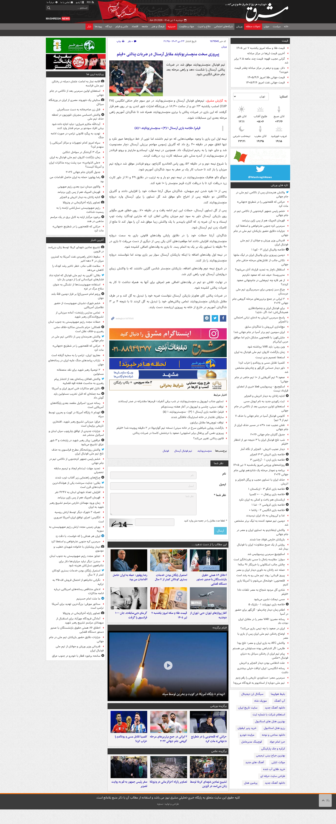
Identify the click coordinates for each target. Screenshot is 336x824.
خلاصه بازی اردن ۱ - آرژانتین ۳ (267, 460)
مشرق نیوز (258, 10)
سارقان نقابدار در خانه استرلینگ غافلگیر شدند (197, 417)
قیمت (285, 41)
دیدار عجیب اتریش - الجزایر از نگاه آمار (262, 449)
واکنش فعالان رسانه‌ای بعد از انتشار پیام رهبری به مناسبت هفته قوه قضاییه (79, 381)
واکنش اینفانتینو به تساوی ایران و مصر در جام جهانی (262, 532)
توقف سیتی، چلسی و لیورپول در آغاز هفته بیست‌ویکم (192, 407)
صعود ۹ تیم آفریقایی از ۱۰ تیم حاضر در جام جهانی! (261, 379)
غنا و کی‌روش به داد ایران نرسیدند (265, 516)
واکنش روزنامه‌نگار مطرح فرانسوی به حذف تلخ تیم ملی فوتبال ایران (78, 452)
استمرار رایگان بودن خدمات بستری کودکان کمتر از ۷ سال (171, 581)
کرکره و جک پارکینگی (273, 748)
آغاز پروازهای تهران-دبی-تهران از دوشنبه (208, 622)
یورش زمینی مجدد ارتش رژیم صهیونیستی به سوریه (76, 529)
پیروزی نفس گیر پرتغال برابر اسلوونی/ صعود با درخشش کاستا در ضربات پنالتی (178, 433)
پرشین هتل (250, 783)
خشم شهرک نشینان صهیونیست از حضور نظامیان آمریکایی (79, 305)
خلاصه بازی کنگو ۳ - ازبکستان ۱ (266, 489)
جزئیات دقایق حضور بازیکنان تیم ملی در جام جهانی (261, 233)
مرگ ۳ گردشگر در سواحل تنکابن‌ (81, 152)
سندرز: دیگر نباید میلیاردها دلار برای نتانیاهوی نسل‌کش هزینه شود (81, 563)
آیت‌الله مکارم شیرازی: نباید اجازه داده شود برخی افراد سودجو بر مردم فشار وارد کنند (78, 126)
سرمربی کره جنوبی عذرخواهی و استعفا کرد (260, 226)
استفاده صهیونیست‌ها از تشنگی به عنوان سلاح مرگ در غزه (78, 287)
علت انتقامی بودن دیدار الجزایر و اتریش (262, 663)
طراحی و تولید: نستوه (168, 819)
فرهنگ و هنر (158, 26)
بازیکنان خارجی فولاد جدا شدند (267, 540)
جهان (266, 26)
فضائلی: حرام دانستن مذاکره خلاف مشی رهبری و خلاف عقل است (79, 329)
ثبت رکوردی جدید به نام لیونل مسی (264, 401)
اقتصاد (135, 26)
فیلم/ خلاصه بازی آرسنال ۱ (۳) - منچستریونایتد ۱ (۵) (167, 128)
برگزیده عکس (219, 762)
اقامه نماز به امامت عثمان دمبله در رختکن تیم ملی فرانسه (78, 83)
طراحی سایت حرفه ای (272, 776)
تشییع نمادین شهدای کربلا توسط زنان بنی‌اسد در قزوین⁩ (208, 798)
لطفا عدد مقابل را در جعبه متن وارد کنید (205, 521)
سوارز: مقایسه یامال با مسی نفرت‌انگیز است (259, 559)
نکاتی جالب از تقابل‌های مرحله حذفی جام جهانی (262, 262)
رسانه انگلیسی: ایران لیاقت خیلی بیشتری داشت (262, 670)
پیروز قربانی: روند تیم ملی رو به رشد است (260, 575)
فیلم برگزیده (220, 635)
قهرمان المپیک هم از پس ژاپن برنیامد (263, 221)
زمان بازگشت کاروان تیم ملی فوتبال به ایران (259, 352)
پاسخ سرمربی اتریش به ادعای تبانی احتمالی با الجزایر (261, 320)
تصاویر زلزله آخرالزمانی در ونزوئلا (168, 796)
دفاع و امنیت (204, 26)
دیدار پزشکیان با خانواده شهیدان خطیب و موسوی (79, 549)
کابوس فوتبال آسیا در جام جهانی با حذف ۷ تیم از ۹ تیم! (261, 418)
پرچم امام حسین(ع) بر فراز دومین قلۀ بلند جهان (77, 296)
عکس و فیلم (122, 26)
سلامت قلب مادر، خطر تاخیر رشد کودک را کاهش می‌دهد (78, 268)
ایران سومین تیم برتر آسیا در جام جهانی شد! (259, 332)
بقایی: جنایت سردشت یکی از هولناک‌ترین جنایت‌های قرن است (78, 485)
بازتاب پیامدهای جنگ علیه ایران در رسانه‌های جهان (76, 362)
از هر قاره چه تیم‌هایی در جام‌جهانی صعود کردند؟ (262, 282)
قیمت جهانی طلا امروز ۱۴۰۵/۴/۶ (266, 77)
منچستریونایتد (204, 451)
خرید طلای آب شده (274, 769)
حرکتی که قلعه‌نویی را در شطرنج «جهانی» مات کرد (262, 204)
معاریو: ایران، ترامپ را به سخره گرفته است (75, 355)
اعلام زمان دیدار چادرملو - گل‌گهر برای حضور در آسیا (261, 612)
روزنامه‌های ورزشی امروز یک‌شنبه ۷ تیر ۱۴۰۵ (259, 465)
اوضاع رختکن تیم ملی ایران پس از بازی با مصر (262, 636)
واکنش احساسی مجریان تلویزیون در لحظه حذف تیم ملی (78, 117)
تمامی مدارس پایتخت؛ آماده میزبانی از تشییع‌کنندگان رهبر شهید (80, 315)
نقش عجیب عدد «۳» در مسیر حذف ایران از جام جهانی (261, 427)
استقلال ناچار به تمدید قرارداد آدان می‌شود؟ (260, 270)
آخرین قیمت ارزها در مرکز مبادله (266, 53)
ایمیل (222, 484)
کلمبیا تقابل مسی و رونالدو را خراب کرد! (261, 363)
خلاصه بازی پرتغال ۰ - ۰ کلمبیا (267, 494)
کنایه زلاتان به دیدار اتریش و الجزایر (264, 396)
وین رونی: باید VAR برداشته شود (266, 347)
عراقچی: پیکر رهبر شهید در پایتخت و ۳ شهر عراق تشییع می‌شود (77, 442)
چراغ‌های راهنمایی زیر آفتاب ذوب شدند (77, 478)
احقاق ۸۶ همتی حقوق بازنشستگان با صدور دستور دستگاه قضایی (211, 583)
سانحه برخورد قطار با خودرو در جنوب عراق (76, 656)
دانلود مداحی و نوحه (273, 735)
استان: (283, 96)
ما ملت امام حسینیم (88, 599)
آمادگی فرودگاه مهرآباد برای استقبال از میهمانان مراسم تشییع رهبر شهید (80, 621)
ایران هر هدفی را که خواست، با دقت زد (78, 536)
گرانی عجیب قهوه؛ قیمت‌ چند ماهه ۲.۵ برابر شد (261, 61)
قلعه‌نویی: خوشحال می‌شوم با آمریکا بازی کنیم (262, 583)
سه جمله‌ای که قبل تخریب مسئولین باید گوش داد (79, 396)
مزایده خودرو (247, 735)
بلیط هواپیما (278, 694)
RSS (90, 2)
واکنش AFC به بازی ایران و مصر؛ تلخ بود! (261, 643)
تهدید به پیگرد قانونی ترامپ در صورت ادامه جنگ (77, 136)
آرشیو (80, 2)
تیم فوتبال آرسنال (183, 451)
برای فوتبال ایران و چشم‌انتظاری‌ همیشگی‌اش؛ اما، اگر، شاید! (268, 310)
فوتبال (166, 451)
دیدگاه (108, 26)
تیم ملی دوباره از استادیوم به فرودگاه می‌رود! (259, 683)
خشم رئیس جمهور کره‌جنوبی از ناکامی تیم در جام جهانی (261, 213)
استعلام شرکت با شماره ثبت (269, 714)
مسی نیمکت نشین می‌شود (269, 599)
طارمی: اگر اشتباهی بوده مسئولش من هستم (259, 648)
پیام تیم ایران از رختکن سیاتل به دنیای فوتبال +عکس (264, 656)
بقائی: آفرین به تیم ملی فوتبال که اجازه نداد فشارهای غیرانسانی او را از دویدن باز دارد (76, 277)
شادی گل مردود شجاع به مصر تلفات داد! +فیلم (262, 592)
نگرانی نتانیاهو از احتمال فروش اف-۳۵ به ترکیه (78, 582)
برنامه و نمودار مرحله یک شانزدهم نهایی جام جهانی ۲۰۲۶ (261, 472)
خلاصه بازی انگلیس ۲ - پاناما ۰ (267, 510)
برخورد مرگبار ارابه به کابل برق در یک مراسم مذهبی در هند (77, 219)
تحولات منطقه (253, 26)
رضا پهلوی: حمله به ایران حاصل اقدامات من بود (130, 581)
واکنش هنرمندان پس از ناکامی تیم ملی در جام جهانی (262, 194)
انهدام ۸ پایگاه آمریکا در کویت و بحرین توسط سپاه (193, 701)
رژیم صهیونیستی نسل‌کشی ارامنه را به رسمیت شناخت (80, 210)
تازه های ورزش (279, 185)
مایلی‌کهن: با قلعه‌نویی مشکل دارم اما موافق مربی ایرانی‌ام (261, 340)
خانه (286, 26)
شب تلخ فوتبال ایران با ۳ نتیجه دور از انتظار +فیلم (261, 442)
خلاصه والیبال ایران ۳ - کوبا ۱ (268, 250)
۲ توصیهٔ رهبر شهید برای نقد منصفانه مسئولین (80, 372)
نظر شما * (220, 495)
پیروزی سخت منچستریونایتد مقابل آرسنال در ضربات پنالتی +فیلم (168, 54)
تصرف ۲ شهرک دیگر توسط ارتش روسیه (77, 512)
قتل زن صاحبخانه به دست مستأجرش (78, 110)
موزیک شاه (260, 701)
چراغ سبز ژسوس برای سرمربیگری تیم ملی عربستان (262, 292)
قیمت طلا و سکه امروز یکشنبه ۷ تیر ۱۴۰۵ (260, 48)
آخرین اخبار (97, 240)
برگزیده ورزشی (218, 713)
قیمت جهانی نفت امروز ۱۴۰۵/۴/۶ (265, 83)
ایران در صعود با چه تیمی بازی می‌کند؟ (262, 628)
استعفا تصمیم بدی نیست (270, 357)
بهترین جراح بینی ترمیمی (270, 755)
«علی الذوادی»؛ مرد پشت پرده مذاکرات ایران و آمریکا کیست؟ (76, 165)
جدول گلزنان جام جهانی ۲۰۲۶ (267, 435)
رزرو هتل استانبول (274, 728)
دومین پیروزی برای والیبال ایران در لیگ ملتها (259, 255)
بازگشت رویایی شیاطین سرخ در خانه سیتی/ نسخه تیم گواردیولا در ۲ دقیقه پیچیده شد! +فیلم (170, 428)
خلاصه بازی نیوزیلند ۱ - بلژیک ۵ (266, 604)
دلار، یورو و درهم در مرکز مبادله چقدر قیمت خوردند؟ (261, 70)
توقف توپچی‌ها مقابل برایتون (207, 423)
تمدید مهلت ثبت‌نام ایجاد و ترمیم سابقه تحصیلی (79, 470)
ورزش (239, 26)
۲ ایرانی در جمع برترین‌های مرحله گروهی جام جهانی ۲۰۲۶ (260, 301)
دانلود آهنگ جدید (275, 708)
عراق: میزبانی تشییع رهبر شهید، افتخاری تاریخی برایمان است (78, 424)
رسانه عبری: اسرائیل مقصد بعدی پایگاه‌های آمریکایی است (77, 405)
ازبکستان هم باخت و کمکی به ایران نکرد (262, 500)
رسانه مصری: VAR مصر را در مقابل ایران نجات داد (263, 621)
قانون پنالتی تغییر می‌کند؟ (208, 438)
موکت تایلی (278, 762)
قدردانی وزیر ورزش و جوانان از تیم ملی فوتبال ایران (264, 242)
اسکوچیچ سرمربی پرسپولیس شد (266, 554)
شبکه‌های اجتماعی (223, 26)
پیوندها (98, 26)
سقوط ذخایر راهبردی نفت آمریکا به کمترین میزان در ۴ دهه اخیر (77, 259)
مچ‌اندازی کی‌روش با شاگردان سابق (265, 327)
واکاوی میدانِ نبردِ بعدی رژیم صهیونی (79, 187)
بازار (89, 26)
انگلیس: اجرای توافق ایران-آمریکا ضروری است (79, 519)
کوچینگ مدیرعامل (251, 742)
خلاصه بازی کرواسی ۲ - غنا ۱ (268, 505)
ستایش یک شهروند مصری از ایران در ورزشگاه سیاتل (76, 102)
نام (224, 474)
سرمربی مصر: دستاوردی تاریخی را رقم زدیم (260, 678)
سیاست (276, 26)
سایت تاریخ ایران (247, 708)
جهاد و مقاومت (186, 26)
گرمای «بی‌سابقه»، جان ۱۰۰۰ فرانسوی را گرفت (131, 622)
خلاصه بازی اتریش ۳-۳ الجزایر (267, 454)
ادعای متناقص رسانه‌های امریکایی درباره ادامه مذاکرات (79, 591)
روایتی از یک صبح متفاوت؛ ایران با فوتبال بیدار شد (262, 547)
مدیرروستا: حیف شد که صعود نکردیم (263, 275)
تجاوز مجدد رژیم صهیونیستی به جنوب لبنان (75, 556)
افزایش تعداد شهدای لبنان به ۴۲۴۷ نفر (77, 492)
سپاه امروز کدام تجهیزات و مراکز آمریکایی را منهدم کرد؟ (77, 145)
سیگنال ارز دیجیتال (252, 694)
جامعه (145, 26)
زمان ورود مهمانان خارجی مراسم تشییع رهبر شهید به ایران (77, 505)
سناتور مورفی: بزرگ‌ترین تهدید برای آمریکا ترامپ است (78, 606)
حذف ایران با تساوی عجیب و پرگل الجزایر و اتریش (261, 482)
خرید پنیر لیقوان (247, 728)
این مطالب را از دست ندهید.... (209, 544)
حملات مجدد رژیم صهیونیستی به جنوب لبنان (74, 322)
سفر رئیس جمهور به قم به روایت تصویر (129, 798)
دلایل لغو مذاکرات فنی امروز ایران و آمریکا (76, 389)
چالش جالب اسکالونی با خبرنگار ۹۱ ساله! (261, 565)
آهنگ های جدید (254, 762)
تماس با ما (66, 2)
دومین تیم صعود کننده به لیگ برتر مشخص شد (261, 523)
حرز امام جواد (277, 742)
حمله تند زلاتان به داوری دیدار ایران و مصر (260, 570)
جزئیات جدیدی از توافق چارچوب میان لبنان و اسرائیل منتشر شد (76, 433)
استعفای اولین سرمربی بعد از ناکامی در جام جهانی (261, 409)
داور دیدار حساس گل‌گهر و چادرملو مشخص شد (261, 370)
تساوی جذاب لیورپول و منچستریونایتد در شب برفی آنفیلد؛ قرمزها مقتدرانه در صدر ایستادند (171, 401)
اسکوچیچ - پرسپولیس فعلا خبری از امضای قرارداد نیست (262, 389)
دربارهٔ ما (52, 2)
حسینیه (172, 26)
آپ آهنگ (279, 701)
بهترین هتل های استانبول (270, 721)
